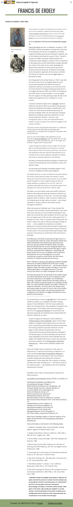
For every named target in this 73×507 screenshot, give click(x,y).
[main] (36, 11)
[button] (2, 2)
